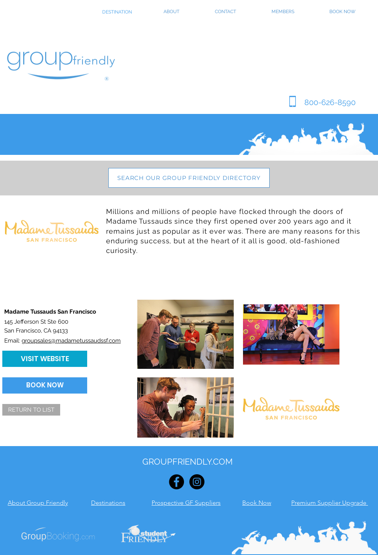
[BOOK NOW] (44, 385)
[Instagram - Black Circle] (196, 481)
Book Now (256, 502)
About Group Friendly (38, 502)
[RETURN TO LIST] (31, 410)
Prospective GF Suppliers (186, 502)
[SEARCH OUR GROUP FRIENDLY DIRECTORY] (189, 178)
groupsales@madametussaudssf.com (71, 340)
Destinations (108, 502)
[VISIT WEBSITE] (44, 359)
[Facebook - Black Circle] (176, 481)
